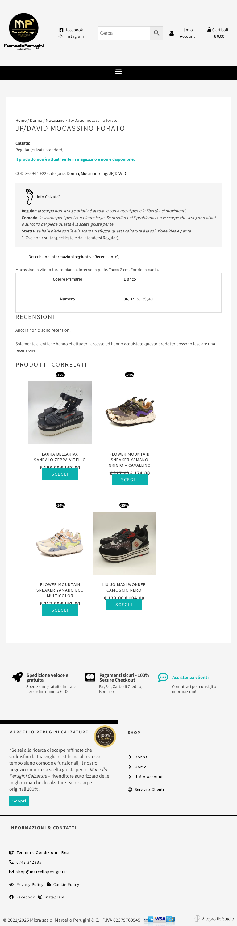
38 (138, 299)
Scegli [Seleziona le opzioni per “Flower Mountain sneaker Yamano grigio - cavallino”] (124, 476)
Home (21, 120)
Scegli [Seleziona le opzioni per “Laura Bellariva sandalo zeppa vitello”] (58, 476)
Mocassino (55, 120)
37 (132, 299)
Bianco (130, 279)
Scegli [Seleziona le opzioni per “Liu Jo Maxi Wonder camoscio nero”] (58, 598)
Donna (36, 120)
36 (126, 299)
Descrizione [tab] (38, 256)
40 (150, 299)
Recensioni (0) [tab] (107, 256)
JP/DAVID (117, 173)
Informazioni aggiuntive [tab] (72, 256)
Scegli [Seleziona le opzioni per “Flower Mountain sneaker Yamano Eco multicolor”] (191, 476)
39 (144, 299)
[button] (119, 71)
